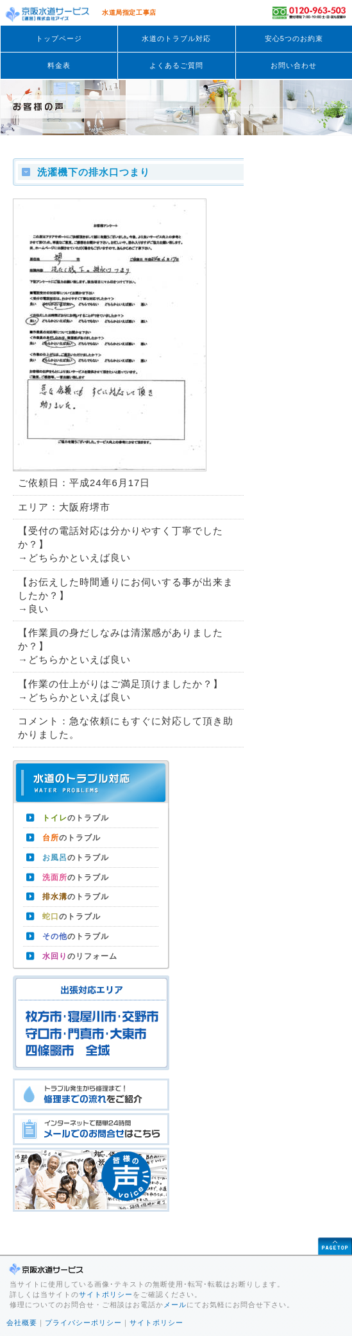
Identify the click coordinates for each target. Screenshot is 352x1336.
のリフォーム (79, 956)
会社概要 (21, 1322)
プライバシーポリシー (83, 1322)
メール (175, 1304)
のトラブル (75, 817)
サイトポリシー (106, 1294)
